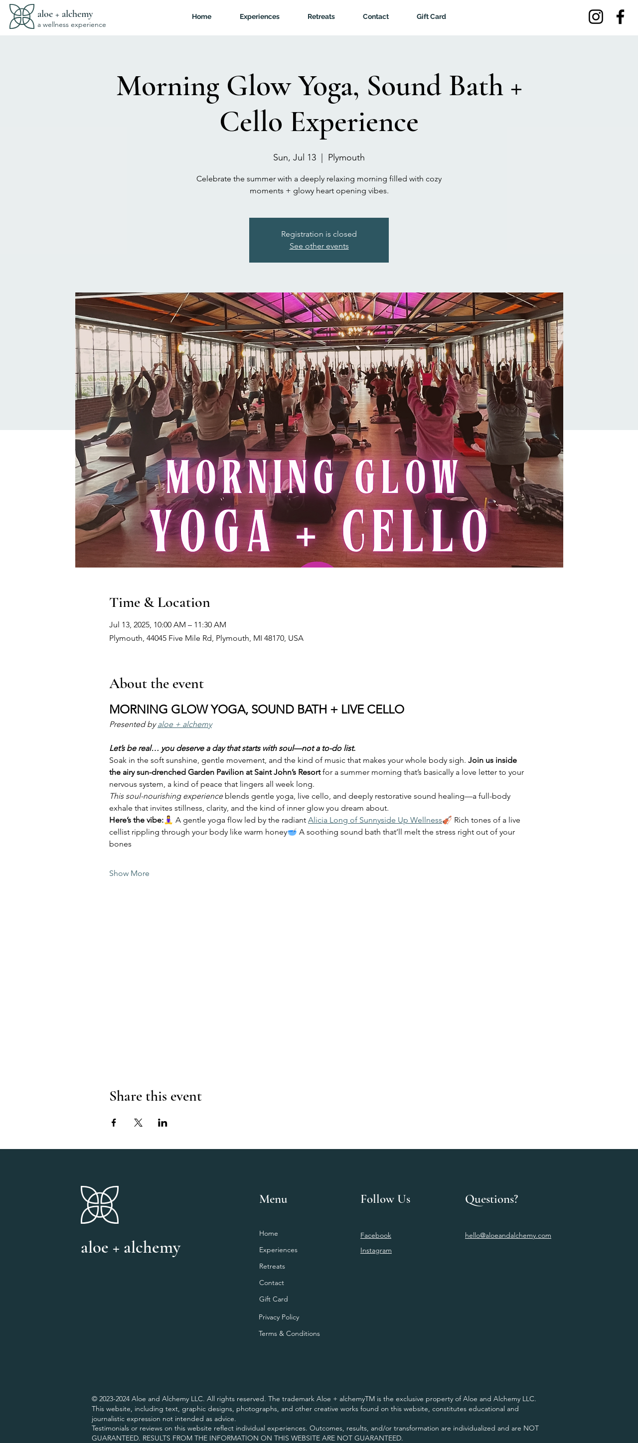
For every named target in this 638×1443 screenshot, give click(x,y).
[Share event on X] (138, 1123)
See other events (319, 246)
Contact (271, 1282)
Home (268, 1233)
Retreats (272, 1266)
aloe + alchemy (65, 14)
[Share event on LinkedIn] (162, 1123)
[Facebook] (620, 16)
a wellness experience (71, 24)
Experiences (278, 1249)
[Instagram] (596, 16)
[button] (321, 16)
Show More (129, 873)
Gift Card (273, 1299)
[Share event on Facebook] (114, 1123)
